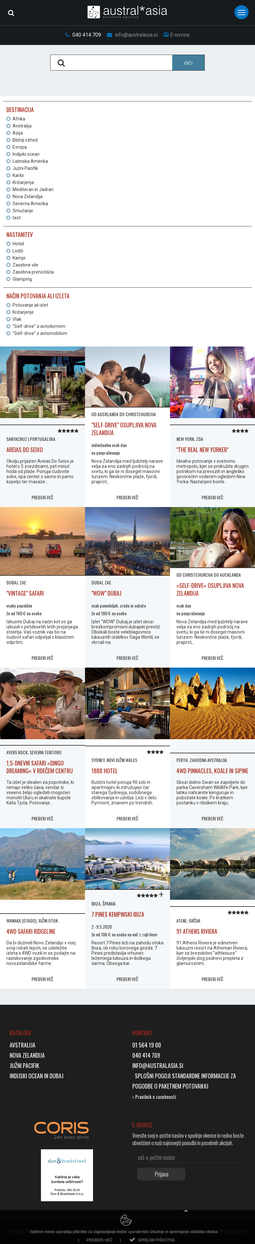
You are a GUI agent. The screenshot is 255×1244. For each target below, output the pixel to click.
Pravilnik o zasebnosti (154, 1096)
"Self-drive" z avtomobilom (40, 333)
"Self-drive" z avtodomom (39, 326)
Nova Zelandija (27, 196)
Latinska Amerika (30, 161)
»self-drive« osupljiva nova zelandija (210, 589)
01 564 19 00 (146, 1045)
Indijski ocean (26, 154)
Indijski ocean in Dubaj (36, 1076)
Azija (18, 133)
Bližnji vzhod (25, 140)
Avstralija (22, 125)
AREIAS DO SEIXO (24, 449)
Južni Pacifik (25, 168)
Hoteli (18, 243)
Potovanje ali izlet (30, 305)
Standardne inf (190, 1076)
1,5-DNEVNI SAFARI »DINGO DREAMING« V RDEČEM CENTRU (39, 767)
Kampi (19, 257)
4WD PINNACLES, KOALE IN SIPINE (212, 771)
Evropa (20, 147)
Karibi (18, 175)
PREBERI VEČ (42, 497)
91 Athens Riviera (196, 931)
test (17, 217)
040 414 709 (83, 35)
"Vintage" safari (25, 593)
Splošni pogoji (152, 1076)
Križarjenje (23, 312)
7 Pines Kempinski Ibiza (117, 914)
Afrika (19, 118)
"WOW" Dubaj (106, 593)
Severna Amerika (30, 203)
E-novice (177, 35)
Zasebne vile (25, 264)
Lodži (18, 250)
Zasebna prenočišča (33, 272)
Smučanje (23, 210)
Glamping (22, 279)
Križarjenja (23, 182)
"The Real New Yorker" (202, 449)
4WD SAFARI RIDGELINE (30, 931)
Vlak (17, 319)
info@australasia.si (132, 35)
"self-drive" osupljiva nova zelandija (123, 429)
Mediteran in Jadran (33, 189)
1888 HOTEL (104, 771)
